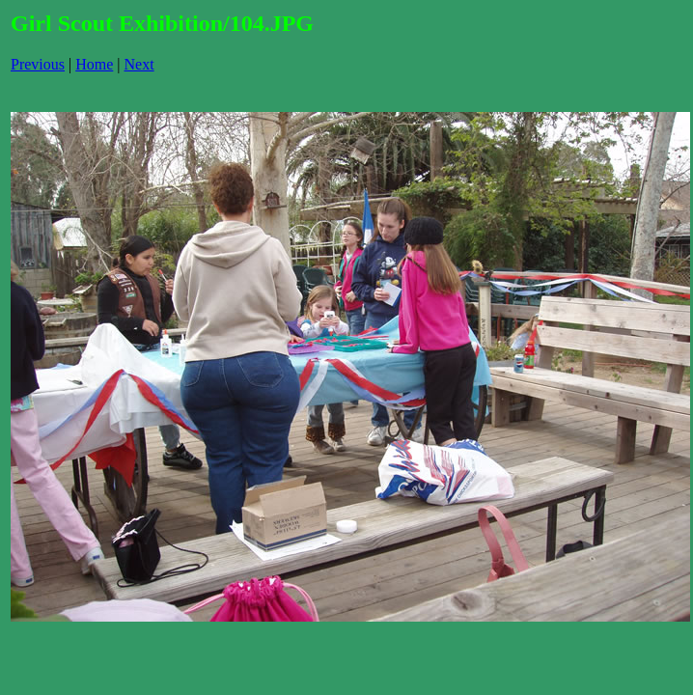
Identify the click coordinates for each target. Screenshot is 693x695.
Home (94, 64)
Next (139, 64)
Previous (38, 64)
